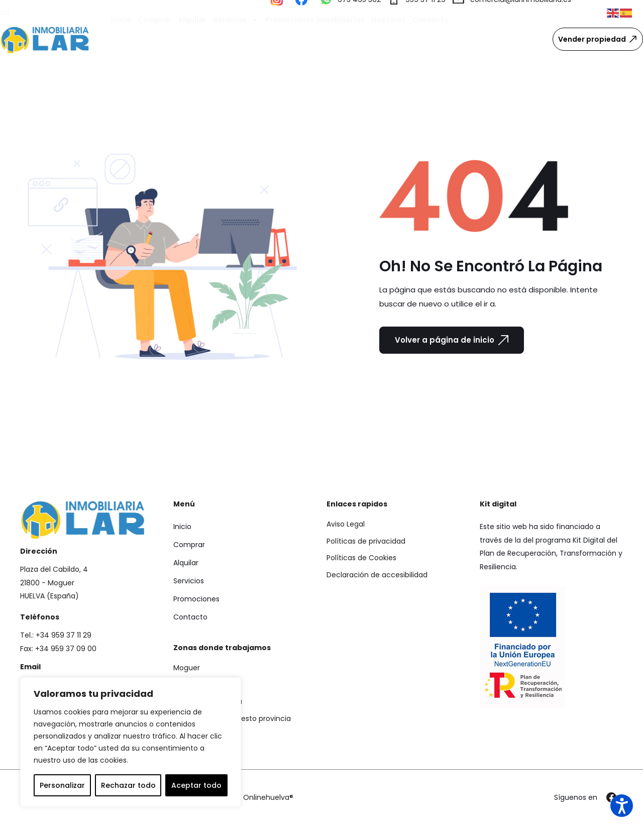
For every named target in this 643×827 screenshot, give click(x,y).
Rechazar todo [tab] (128, 785)
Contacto (430, 39)
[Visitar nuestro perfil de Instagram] (279, 13)
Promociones (196, 599)
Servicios (236, 39)
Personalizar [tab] (62, 785)
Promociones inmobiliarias (315, 39)
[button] (613, 13)
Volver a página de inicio (451, 340)
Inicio (121, 39)
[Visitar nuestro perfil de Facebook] (304, 13)
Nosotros (388, 39)
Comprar (154, 39)
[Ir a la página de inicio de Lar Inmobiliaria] (45, 40)
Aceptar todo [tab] (196, 785)
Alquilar (192, 39)
